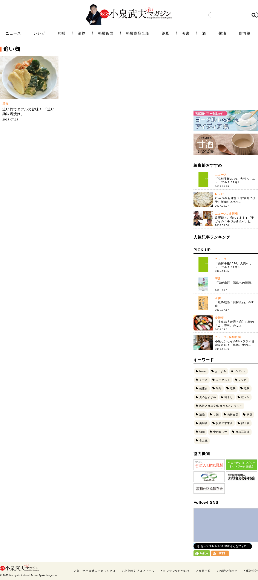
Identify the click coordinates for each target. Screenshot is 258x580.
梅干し (228, 397)
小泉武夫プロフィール (139, 570)
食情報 (244, 33)
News (203, 371)
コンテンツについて (176, 570)
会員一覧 (205, 570)
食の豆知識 (243, 431)
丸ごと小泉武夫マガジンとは (96, 570)
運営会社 (252, 570)
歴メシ (245, 397)
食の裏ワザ (220, 431)
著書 (186, 33)
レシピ (39, 33)
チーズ (203, 379)
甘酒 (216, 414)
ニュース (13, 33)
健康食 (203, 388)
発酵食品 (232, 414)
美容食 (203, 423)
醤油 (222, 33)
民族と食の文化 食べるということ (220, 405)
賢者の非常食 (224, 423)
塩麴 (233, 388)
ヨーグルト (223, 379)
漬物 (82, 33)
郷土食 (245, 423)
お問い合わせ (228, 570)
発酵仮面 (106, 33)
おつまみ (220, 371)
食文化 (203, 440)
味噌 (61, 33)
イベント (240, 371)
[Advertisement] (226, 78)
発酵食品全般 (137, 33)
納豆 (165, 33)
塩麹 (247, 388)
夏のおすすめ (207, 397)
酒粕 (202, 431)
